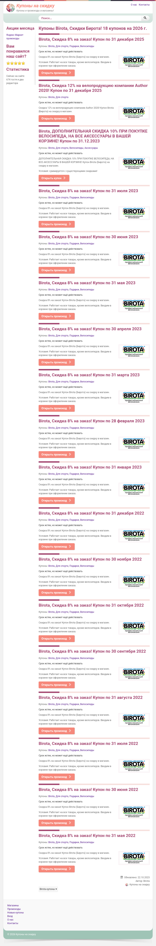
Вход (10, 916)
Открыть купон (53, 178)
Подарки (74, 46)
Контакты (144, 4)
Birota (51, 46)
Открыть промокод (56, 72)
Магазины (13, 905)
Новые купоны (15, 912)
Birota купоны (48, 889)
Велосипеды (87, 46)
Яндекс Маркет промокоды (14, 37)
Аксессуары (91, 148)
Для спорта (62, 46)
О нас (134, 4)
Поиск (38, 15)
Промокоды (14, 909)
